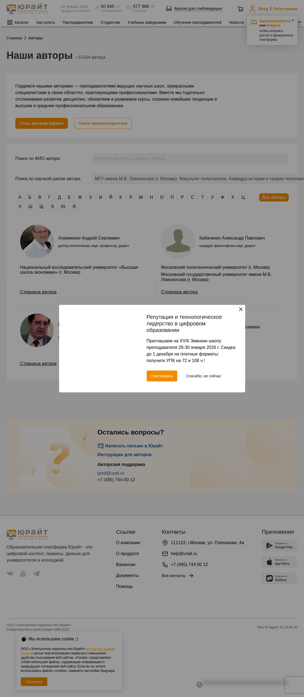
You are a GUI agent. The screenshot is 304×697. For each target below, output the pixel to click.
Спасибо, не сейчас (203, 376)
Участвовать (162, 376)
